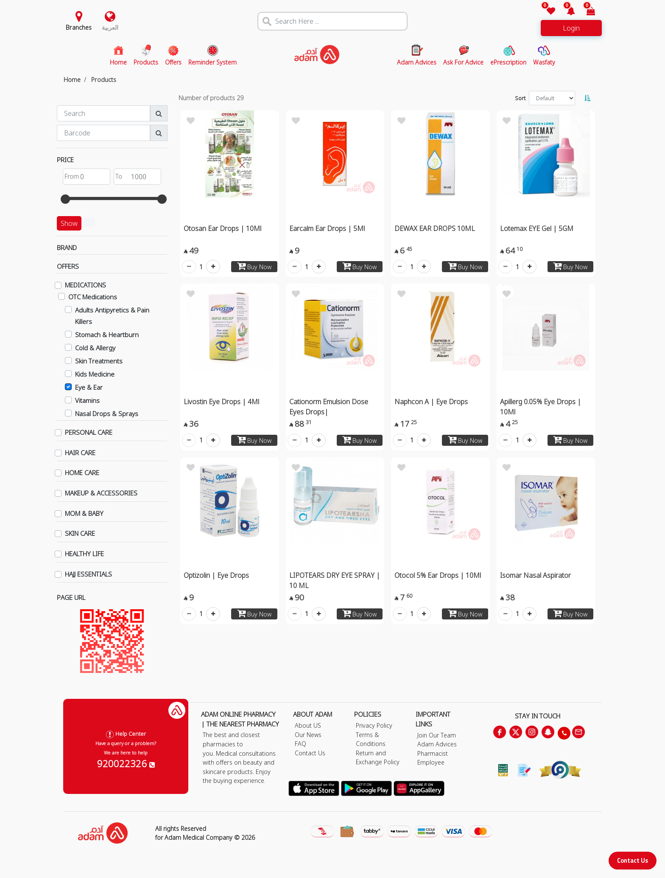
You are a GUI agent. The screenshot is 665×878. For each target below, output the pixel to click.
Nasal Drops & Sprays (106, 413)
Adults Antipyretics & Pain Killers (112, 316)
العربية (110, 27)
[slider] (65, 199)
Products (103, 80)
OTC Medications (92, 297)
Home (72, 80)
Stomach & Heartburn (107, 334)
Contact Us (632, 860)
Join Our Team (436, 735)
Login (571, 28)
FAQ (300, 744)
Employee (430, 762)
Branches (79, 27)
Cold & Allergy (95, 347)
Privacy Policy (374, 725)
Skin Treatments (99, 361)
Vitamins (87, 400)
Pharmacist (432, 753)
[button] (566, 12)
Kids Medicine (95, 374)
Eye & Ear (89, 387)
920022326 (126, 763)
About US (308, 725)
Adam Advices (437, 744)
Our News (308, 735)
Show (69, 223)
